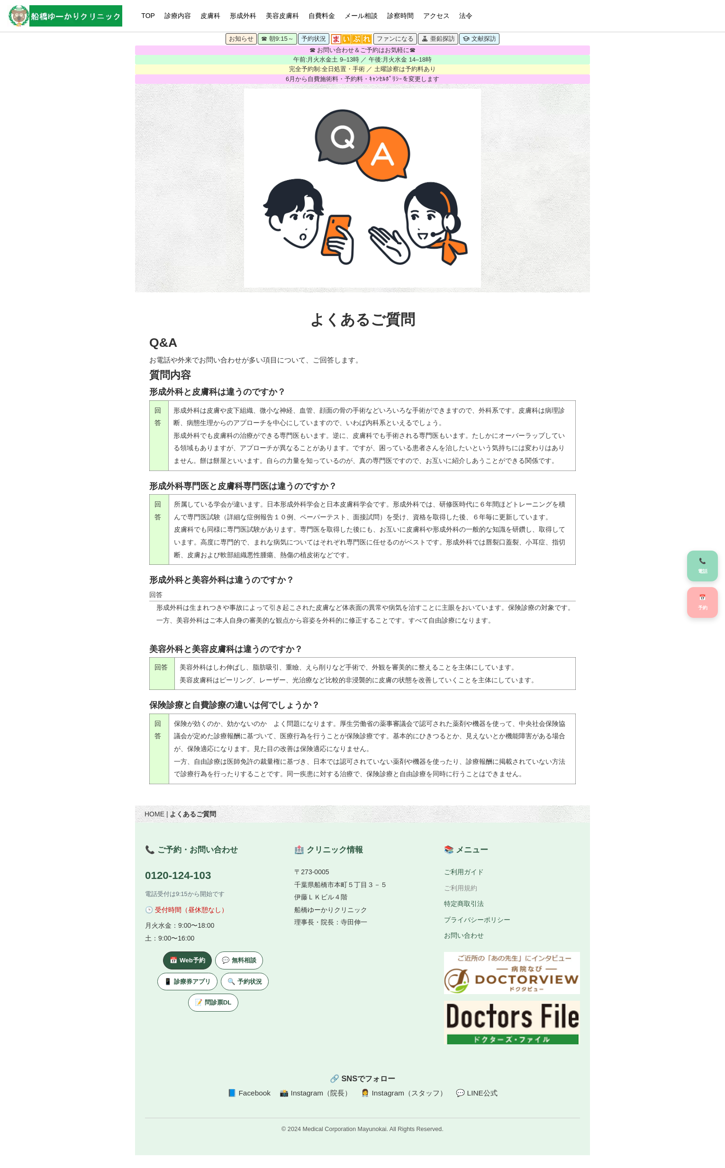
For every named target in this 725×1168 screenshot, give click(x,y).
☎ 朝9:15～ (277, 38)
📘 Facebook (249, 1093)
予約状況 (313, 38)
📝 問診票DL (213, 1002)
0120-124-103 (178, 875)
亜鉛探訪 (438, 38)
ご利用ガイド (464, 872)
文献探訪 (479, 38)
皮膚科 (210, 15)
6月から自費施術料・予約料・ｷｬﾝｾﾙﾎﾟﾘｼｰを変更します (362, 79)
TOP (148, 15)
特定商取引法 (464, 903)
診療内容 (177, 15)
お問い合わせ (464, 936)
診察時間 (400, 15)
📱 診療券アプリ (187, 981)
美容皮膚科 (282, 15)
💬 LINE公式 (477, 1093)
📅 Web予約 (187, 960)
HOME (154, 814)
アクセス (436, 15)
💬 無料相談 (239, 960)
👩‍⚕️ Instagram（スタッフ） (404, 1093)
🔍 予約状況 (244, 981)
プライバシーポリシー (477, 920)
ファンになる (395, 38)
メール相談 (361, 15)
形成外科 (243, 15)
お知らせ (241, 38)
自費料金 (321, 15)
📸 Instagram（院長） (316, 1093)
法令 (465, 15)
